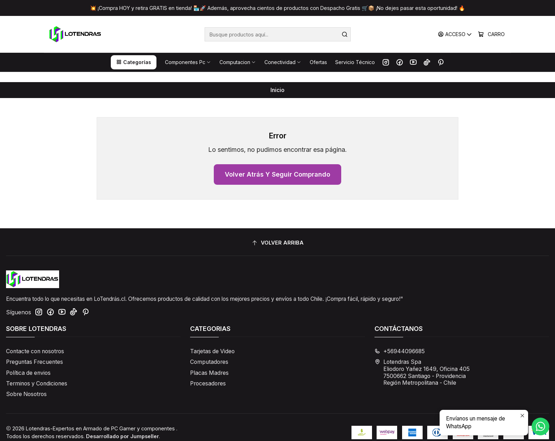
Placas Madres (209, 362)
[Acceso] (455, 34)
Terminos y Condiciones (36, 373)
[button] (133, 62)
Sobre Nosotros (26, 384)
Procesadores (208, 373)
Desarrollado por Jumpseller (122, 426)
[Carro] (491, 34)
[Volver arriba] (277, 233)
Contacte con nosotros (35, 341)
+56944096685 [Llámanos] (399, 341)
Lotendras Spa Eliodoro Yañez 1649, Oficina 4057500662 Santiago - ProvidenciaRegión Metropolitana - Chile (422, 362)
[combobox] (278, 34)
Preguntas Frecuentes (34, 352)
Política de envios (28, 362)
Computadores (209, 352)
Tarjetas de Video (212, 341)
